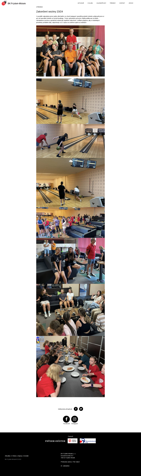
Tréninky (113, 3)
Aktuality (7, 456)
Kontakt (122, 3)
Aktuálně (81, 3)
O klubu (90, 3)
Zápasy (20, 456)
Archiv (131, 3)
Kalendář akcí (101, 3)
